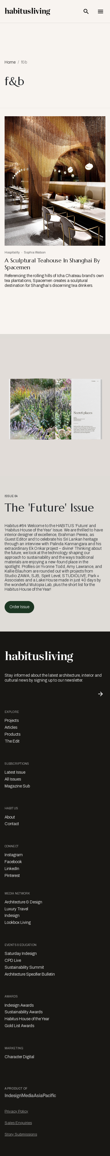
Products (12, 734)
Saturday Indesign (21, 953)
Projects (12, 720)
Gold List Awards (19, 1026)
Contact (12, 824)
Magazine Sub (17, 786)
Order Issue (19, 607)
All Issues (13, 779)
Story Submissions (21, 1134)
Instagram (14, 855)
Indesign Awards (19, 1005)
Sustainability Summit (24, 967)
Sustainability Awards (24, 1012)
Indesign (12, 915)
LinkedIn (12, 869)
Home (10, 62)
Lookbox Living (18, 922)
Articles (11, 727)
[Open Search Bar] (86, 11)
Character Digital (19, 1057)
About (10, 817)
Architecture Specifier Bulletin (30, 974)
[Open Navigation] (100, 11)
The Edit (12, 741)
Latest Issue (15, 772)
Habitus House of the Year (27, 1019)
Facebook (13, 862)
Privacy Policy (16, 1111)
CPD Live (13, 960)
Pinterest (12, 875)
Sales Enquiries (18, 1123)
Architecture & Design (23, 902)
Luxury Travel (16, 909)
